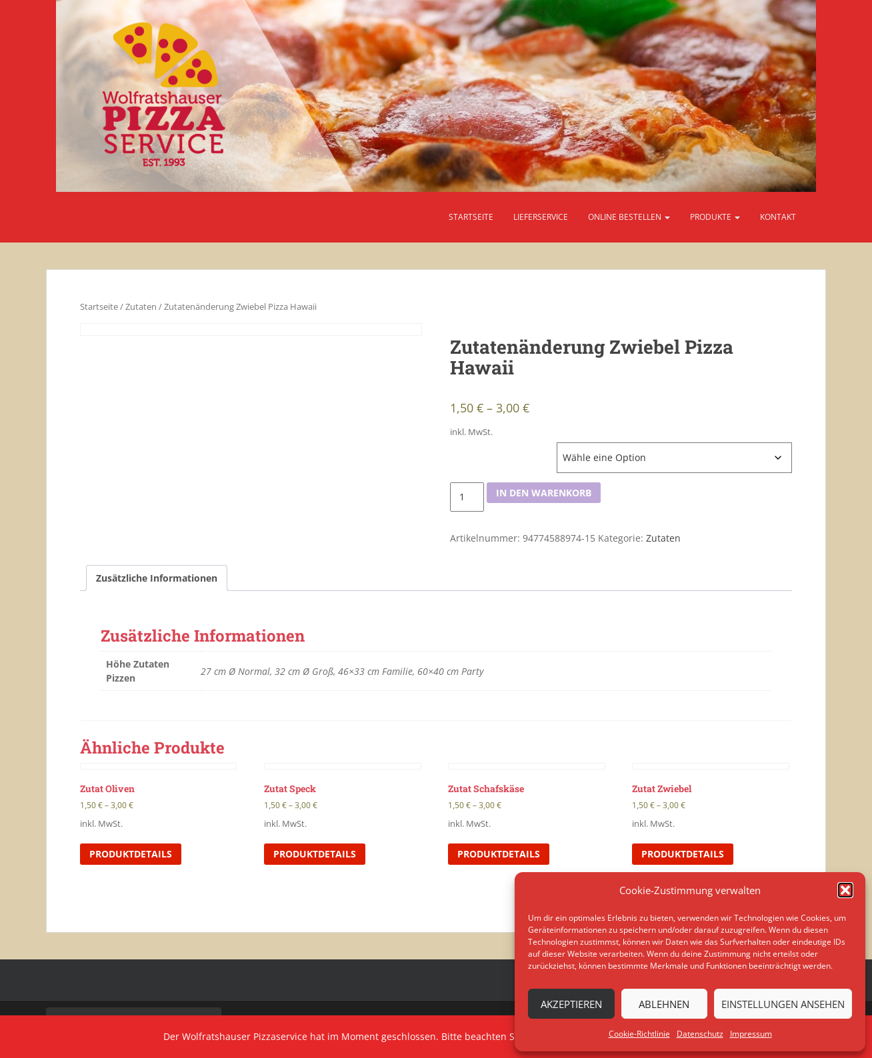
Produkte (715, 217)
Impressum (751, 1033)
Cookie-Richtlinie (639, 1033)
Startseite (471, 217)
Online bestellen (629, 217)
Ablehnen (664, 1004)
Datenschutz (700, 1033)
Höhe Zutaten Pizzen (492, 449)
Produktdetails (130, 853)
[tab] (156, 578)
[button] (845, 890)
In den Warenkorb (543, 492)
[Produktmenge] (467, 497)
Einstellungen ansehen (783, 1004)
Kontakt (778, 217)
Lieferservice (540, 217)
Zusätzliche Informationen (156, 578)
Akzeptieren (571, 1004)
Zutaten (141, 306)
